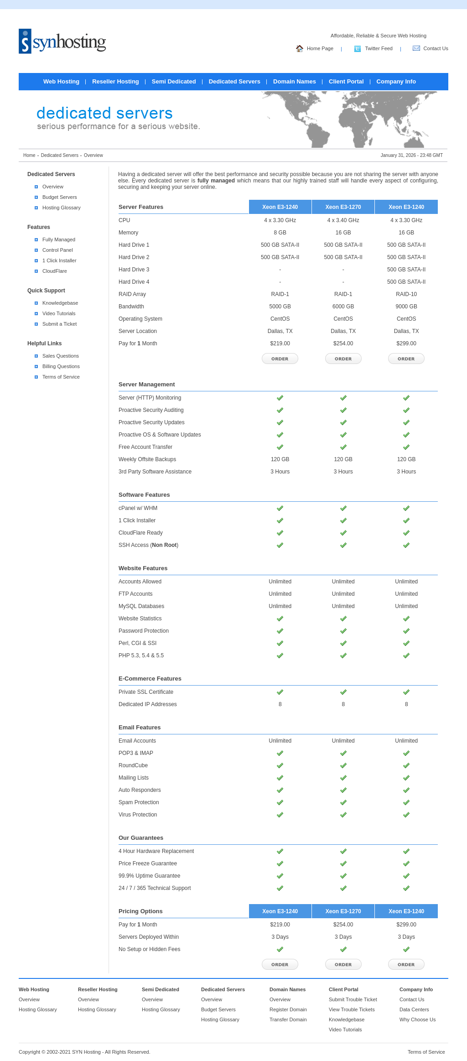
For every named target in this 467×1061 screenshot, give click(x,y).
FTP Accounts (135, 594)
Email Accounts (137, 741)
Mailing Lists (134, 778)
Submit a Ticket (59, 324)
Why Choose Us (418, 1019)
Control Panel (57, 250)
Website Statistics (140, 618)
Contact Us (430, 49)
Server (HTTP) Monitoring (150, 398)
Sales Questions (60, 356)
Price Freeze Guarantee (148, 863)
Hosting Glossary (61, 207)
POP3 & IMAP (136, 753)
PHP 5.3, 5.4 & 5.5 (141, 655)
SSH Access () (148, 545)
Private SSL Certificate (146, 692)
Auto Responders (140, 790)
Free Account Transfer (145, 447)
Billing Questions (61, 366)
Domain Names (294, 81)
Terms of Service (61, 377)
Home (29, 155)
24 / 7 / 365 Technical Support (155, 888)
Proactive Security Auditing (151, 410)
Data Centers (414, 1009)
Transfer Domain (288, 1019)
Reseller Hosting (115, 81)
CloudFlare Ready (141, 533)
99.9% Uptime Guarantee (149, 876)
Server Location (138, 331)
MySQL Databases (141, 606)
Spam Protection (139, 802)
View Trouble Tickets (352, 1009)
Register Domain (288, 1009)
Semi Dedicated (174, 81)
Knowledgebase (60, 303)
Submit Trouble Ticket (353, 999)
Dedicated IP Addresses (148, 704)
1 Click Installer (59, 260)
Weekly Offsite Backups (147, 459)
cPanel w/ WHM (138, 508)
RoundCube (133, 765)
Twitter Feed (373, 49)
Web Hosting (61, 81)
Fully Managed (58, 239)
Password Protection (144, 631)
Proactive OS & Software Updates (160, 435)
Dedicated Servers (234, 81)
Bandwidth (131, 306)
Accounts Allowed (140, 581)
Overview (52, 186)
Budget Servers (59, 197)
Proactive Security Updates (152, 422)
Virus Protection (138, 814)
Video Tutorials (59, 313)
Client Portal (346, 81)
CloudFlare (54, 271)
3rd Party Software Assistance (155, 471)
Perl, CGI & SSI (137, 643)
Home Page (314, 49)
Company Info (396, 81)
